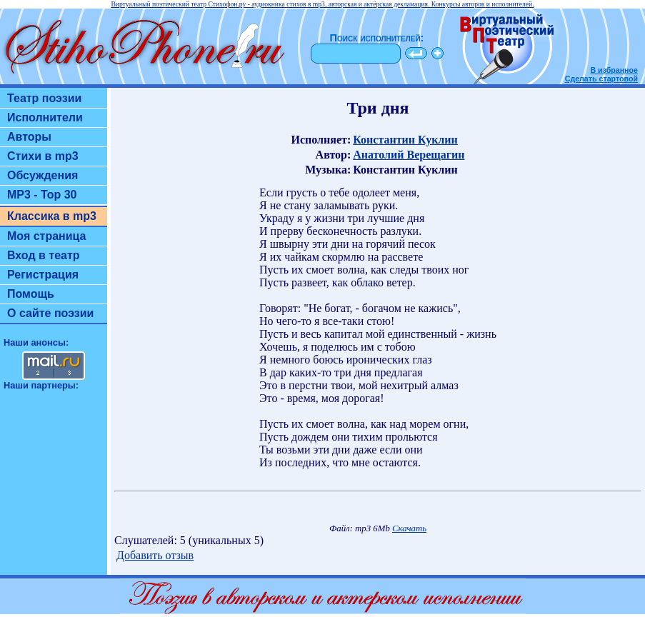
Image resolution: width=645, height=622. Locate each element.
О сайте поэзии (50, 313)
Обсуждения (42, 175)
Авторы (29, 137)
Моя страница (46, 236)
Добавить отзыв (155, 555)
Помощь (30, 294)
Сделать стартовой (601, 78)
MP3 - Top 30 (42, 195)
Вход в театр (43, 255)
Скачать (409, 528)
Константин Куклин (405, 140)
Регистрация (43, 275)
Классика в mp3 (51, 216)
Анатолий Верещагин (408, 155)
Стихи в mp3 (43, 156)
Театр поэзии (44, 98)
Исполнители (45, 117)
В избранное (614, 70)
